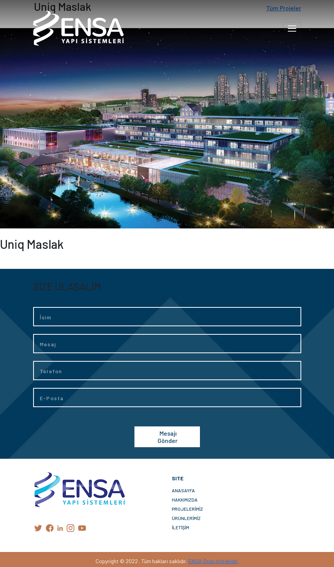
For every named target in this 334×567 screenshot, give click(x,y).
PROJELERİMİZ (187, 509)
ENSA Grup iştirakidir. (213, 561)
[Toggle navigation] (292, 28)
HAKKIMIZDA (185, 499)
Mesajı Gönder (168, 436)
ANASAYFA (183, 490)
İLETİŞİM (180, 527)
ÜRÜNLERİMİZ (186, 518)
